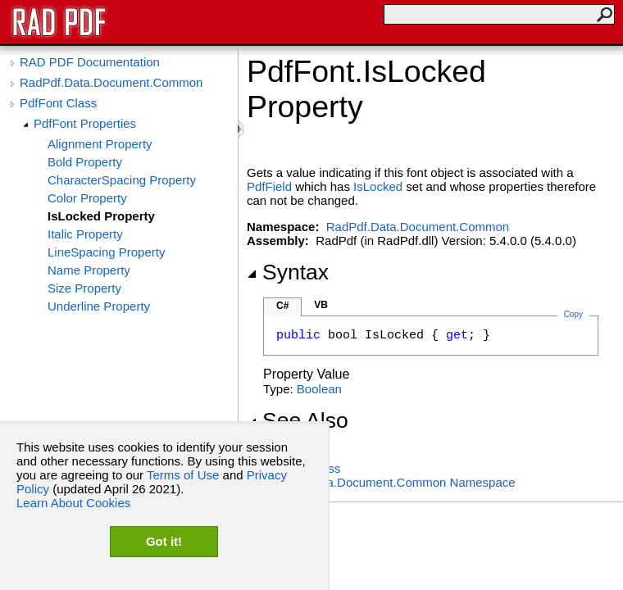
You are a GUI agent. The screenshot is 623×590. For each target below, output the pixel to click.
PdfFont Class (58, 103)
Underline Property (99, 306)
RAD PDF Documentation (90, 62)
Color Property (87, 198)
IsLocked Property (101, 216)
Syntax (288, 272)
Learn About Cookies (73, 503)
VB (321, 305)
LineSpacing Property (106, 252)
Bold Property (85, 162)
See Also (297, 420)
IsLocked (377, 186)
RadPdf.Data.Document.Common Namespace (389, 482)
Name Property (89, 270)
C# (282, 305)
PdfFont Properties (85, 123)
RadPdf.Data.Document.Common (111, 82)
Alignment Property (100, 144)
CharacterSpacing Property (122, 180)
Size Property (84, 288)
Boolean (319, 389)
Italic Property (85, 234)
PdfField (269, 186)
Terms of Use (183, 475)
